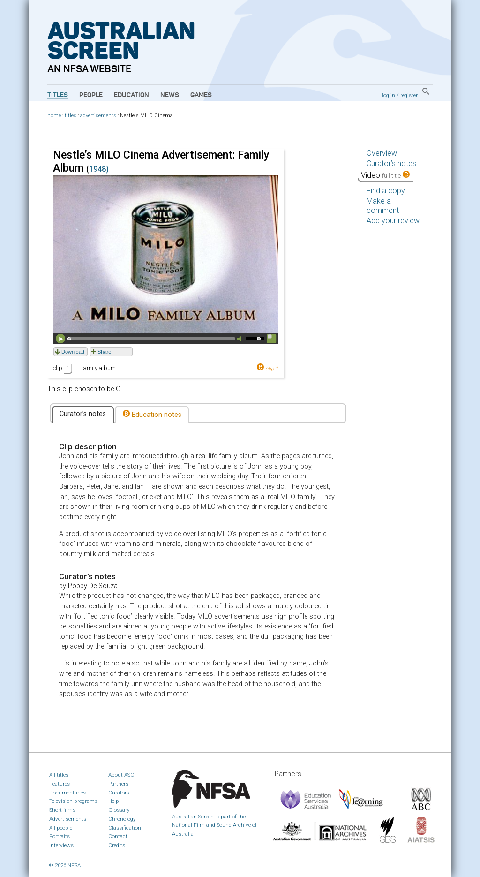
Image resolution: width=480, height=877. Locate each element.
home (54, 116)
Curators (118, 792)
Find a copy (386, 190)
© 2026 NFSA (65, 865)
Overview (382, 153)
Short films (62, 810)
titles (70, 116)
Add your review (393, 220)
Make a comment (383, 206)
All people (60, 827)
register (409, 95)
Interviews (61, 845)
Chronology (122, 819)
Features (59, 783)
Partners (118, 783)
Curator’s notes (83, 414)
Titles (57, 95)
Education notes (152, 414)
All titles (58, 774)
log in (388, 95)
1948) (99, 169)
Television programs (73, 801)
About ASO (121, 774)
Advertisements (67, 819)
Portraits (59, 836)
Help (113, 801)
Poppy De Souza (93, 586)
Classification (124, 827)
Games (201, 95)
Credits (116, 845)
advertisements (98, 116)
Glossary (119, 810)
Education (131, 95)
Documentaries (67, 792)
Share (104, 352)
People (91, 95)
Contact (118, 836)
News (169, 95)
